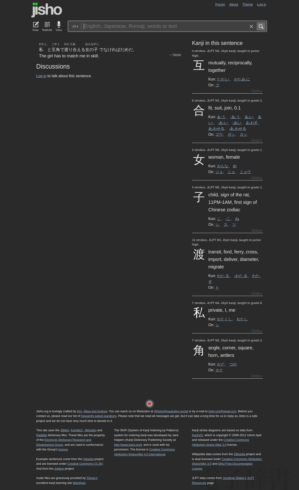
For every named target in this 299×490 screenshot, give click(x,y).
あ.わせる (216, 128)
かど (220, 364)
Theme (247, 4)
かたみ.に (242, 79)
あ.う (221, 116)
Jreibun (59, 468)
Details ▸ (256, 90)
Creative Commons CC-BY (85, 463)
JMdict (64, 430)
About (233, 4)
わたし (242, 319)
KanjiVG (197, 435)
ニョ (231, 171)
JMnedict (90, 430)
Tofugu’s (91, 478)
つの (233, 364)
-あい (236, 122)
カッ (243, 134)
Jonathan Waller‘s (234, 478)
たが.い (223, 79)
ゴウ (219, 134)
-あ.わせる (237, 128)
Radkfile (41, 435)
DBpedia (239, 454)
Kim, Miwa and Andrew (92, 411)
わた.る (223, 275)
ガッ (231, 134)
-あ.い (223, 122)
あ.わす (252, 122)
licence (63, 449)
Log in (261, 4)
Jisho (46, 10)
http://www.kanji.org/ (127, 444)
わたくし (224, 319)
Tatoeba (177, 54)
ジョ (219, 171)
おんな (222, 165)
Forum (220, 4)
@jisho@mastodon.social (171, 411)
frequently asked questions (98, 416)
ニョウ (245, 171)
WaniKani (79, 483)
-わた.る (240, 275)
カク (219, 370)
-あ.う (235, 116)
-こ (227, 218)
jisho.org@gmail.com (222, 411)
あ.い (249, 116)
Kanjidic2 (77, 430)
